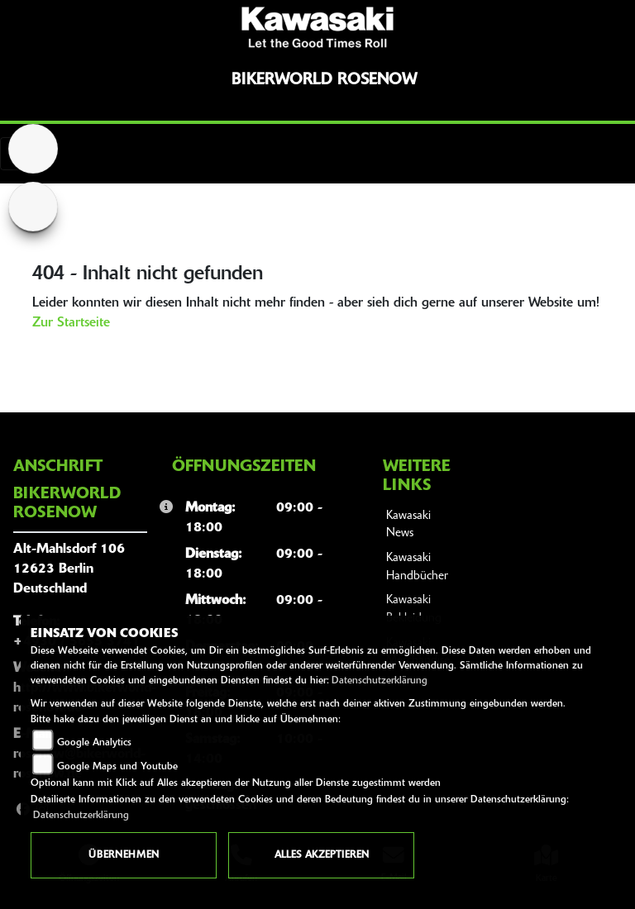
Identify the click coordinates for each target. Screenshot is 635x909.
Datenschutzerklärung (379, 681)
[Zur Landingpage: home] (33, 149)
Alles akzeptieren (322, 855)
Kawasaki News (408, 525)
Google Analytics (94, 743)
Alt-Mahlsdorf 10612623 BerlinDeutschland (69, 569)
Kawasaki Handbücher (417, 567)
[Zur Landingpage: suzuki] (33, 206)
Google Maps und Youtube (117, 767)
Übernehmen (123, 855)
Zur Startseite (71, 323)
